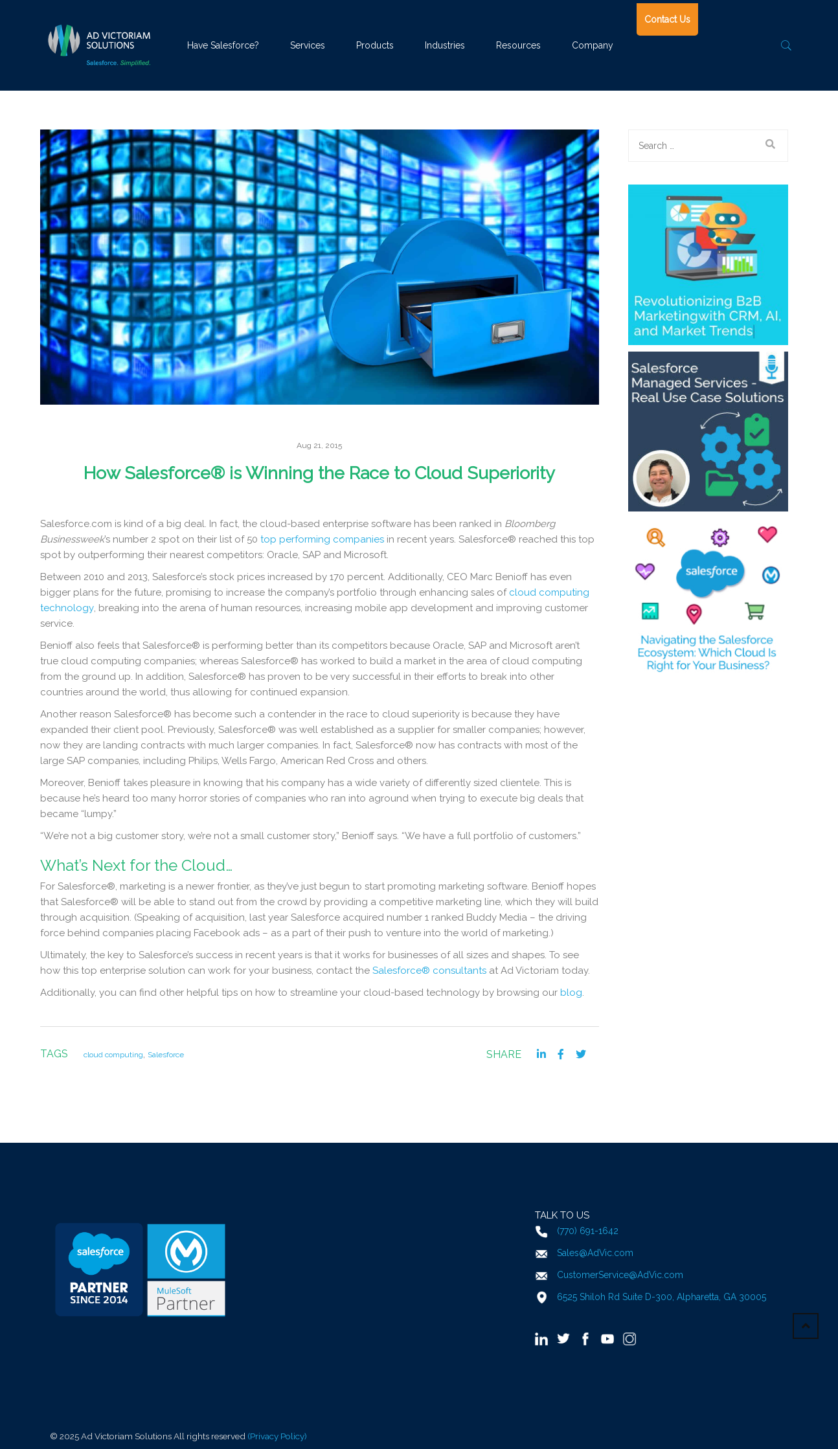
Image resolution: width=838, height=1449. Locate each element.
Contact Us (667, 19)
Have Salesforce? (223, 45)
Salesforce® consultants (429, 970)
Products (375, 45)
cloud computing (113, 1054)
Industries (445, 45)
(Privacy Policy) (277, 1436)
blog (571, 992)
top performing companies (322, 539)
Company (592, 45)
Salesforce (166, 1054)
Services (307, 45)
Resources (518, 45)
